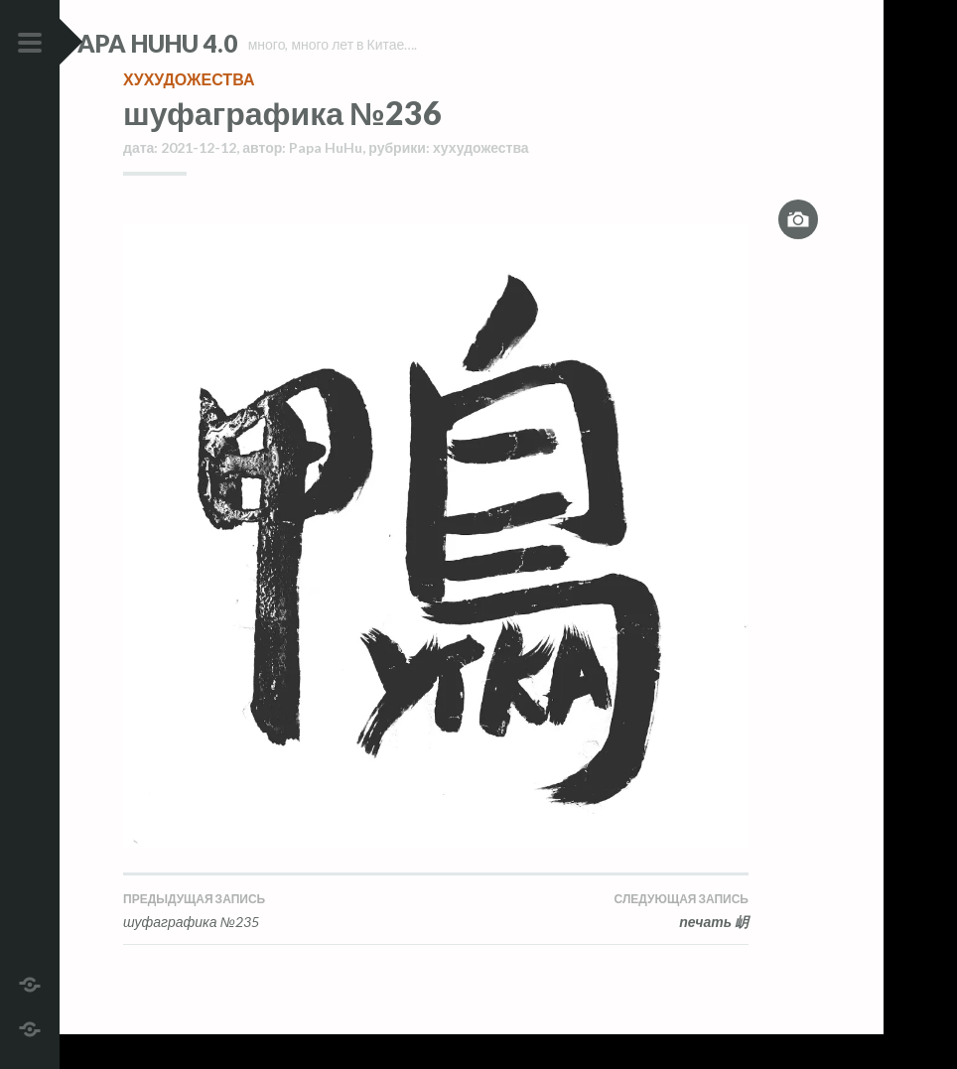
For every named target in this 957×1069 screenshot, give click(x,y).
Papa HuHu (325, 182)
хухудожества (188, 113)
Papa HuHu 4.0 (209, 43)
